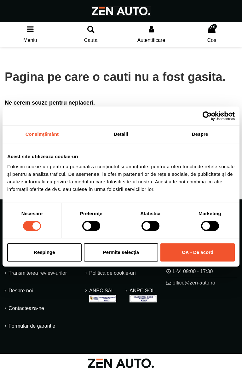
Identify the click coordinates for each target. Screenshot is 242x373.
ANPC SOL (143, 295)
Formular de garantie (32, 326)
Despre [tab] (200, 134)
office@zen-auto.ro (194, 282)
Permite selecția (121, 252)
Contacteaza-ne (26, 308)
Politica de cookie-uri (112, 273)
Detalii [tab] (121, 134)
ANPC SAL (102, 295)
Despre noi (21, 291)
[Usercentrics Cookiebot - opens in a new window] (207, 116)
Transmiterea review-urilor (38, 273)
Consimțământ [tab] (42, 134)
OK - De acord (197, 252)
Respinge (44, 252)
